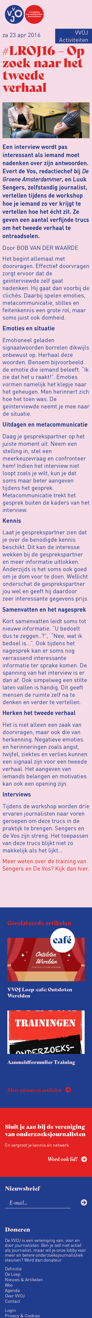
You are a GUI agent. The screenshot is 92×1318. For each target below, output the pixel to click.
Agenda (12, 1290)
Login (10, 1310)
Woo (9, 1285)
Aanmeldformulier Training (41, 1061)
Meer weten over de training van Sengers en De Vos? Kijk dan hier (45, 864)
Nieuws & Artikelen (24, 1279)
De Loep (12, 1274)
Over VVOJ (15, 1295)
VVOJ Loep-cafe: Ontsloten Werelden (39, 992)
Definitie (13, 1268)
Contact (12, 1301)
